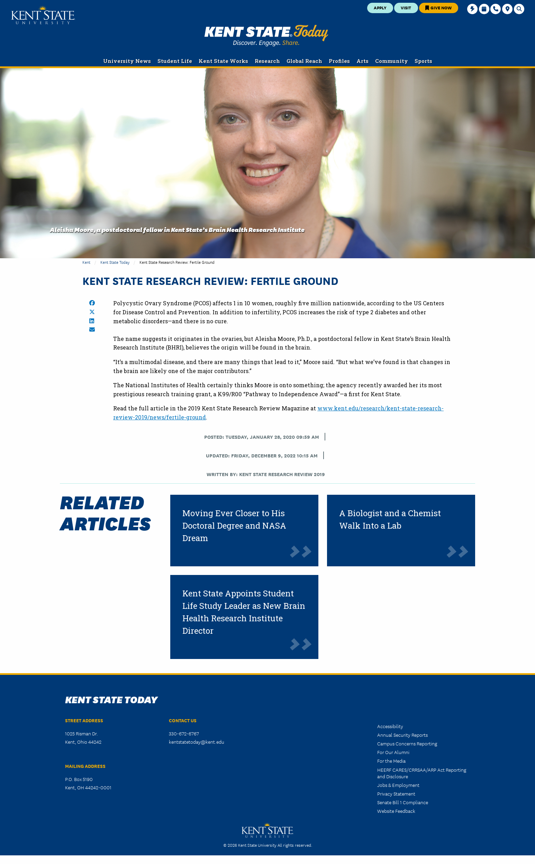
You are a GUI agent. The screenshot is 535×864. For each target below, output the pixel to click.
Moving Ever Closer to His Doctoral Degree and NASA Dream (234, 526)
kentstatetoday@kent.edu (196, 741)
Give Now (438, 7)
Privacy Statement (396, 793)
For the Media (391, 760)
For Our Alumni (393, 752)
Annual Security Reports (402, 734)
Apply (380, 7)
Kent (86, 262)
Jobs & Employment (398, 785)
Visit (406, 7)
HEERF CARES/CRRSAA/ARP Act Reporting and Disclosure (421, 773)
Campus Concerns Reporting (407, 743)
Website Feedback (396, 811)
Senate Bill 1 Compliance (402, 802)
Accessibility (390, 726)
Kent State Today (266, 35)
